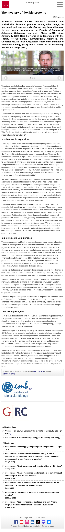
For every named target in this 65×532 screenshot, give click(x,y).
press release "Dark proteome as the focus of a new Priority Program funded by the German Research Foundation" (31, 504)
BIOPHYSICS (9, 374)
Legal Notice (23, 526)
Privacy (14, 526)
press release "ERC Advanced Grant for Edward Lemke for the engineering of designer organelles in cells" (32, 485)
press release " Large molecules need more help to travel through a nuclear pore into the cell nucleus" (33, 475)
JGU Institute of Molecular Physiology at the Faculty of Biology (32, 438)
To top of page (48, 526)
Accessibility (35, 526)
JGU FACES (38, 371)
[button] (5, 78)
